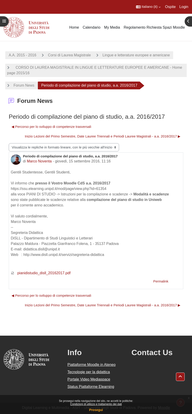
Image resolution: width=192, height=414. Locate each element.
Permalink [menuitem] (160, 281)
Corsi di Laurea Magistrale (69, 55)
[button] (148, 7)
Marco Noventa (39, 161)
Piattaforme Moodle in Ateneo (91, 365)
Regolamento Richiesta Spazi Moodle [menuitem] (154, 27)
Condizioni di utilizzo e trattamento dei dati (96, 404)
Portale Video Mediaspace (88, 379)
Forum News (24, 85)
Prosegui (96, 410)
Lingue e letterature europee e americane (136, 55)
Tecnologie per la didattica (88, 372)
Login (183, 7)
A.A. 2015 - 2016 (22, 55)
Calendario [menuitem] (91, 27)
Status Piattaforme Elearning (90, 387)
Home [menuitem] (74, 27)
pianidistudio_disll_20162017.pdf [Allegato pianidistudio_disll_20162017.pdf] (41, 273)
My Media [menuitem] (112, 27)
